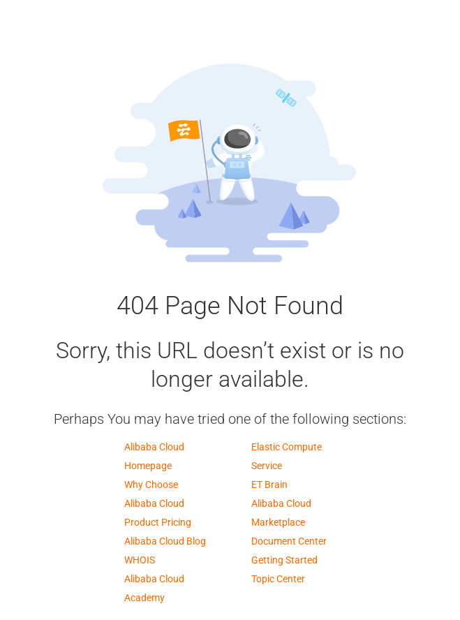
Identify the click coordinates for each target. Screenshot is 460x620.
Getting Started (284, 560)
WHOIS (139, 560)
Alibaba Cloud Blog (165, 541)
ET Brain (269, 484)
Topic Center (278, 578)
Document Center (289, 541)
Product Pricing (157, 522)
